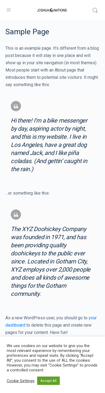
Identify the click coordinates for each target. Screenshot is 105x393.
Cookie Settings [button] (20, 380)
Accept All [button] (48, 381)
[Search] (95, 10)
